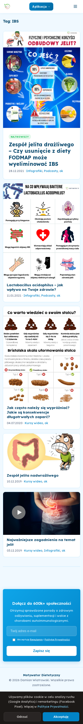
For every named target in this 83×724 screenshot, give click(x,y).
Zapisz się (41, 651)
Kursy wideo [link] (34, 423)
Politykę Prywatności (57, 639)
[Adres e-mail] (42, 631)
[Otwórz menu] (75, 6)
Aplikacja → (41, 6)
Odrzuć (22, 716)
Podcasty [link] (51, 171)
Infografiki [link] (34, 171)
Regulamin (36, 639)
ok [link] (61, 171)
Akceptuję (61, 716)
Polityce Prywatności (53, 706)
